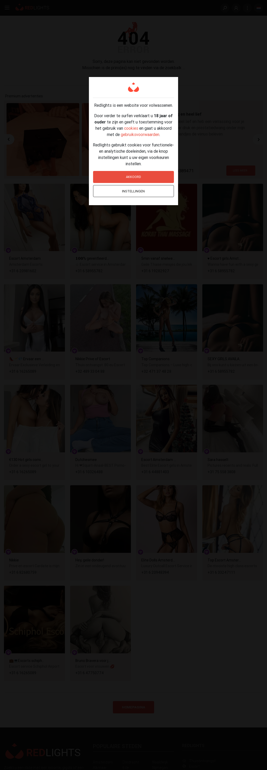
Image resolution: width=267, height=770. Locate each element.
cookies (131, 128)
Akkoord (133, 177)
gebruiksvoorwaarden (140, 134)
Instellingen (133, 191)
